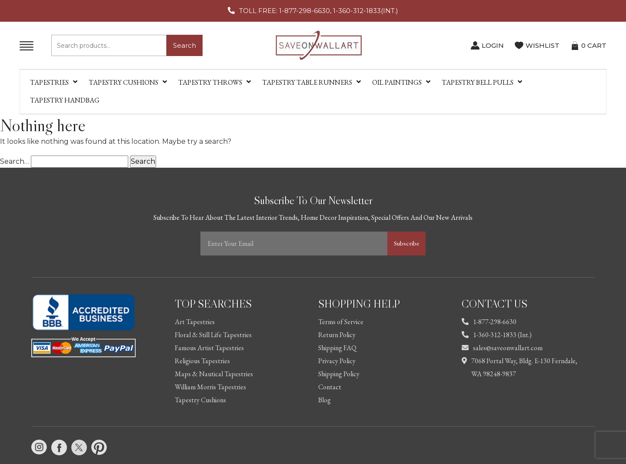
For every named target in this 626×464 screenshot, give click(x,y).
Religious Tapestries (202, 360)
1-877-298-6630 (489, 321)
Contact (329, 386)
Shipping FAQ (337, 347)
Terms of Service (340, 321)
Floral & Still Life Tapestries (213, 334)
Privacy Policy (337, 360)
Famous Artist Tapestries (209, 347)
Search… (14, 161)
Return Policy (337, 334)
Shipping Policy (339, 373)
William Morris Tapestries (210, 386)
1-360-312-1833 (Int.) (497, 334)
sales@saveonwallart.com (502, 347)
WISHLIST (542, 45)
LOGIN (493, 45)
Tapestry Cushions (200, 399)
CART (593, 45)
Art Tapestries (195, 321)
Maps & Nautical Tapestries (214, 373)
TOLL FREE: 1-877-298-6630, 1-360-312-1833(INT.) (318, 11)
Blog (324, 399)
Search (184, 45)
